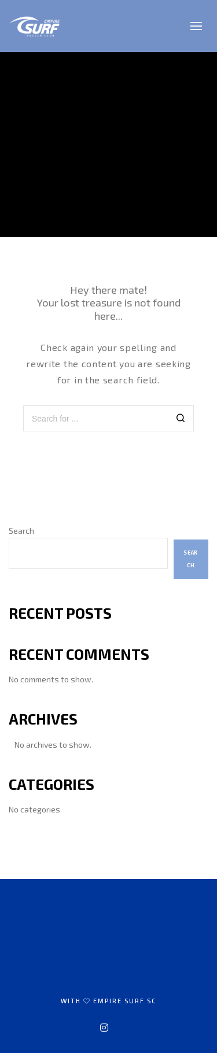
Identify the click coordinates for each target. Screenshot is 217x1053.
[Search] (181, 420)
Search (21, 530)
